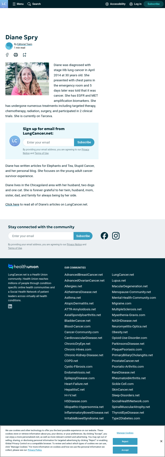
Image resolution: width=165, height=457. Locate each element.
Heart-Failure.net (76, 384)
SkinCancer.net (122, 389)
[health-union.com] (23, 267)
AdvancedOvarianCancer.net (84, 280)
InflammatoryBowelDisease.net (86, 412)
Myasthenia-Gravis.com (128, 315)
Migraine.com (121, 303)
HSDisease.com (75, 401)
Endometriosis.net (77, 372)
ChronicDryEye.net (77, 344)
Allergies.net (73, 286)
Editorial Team (24, 44)
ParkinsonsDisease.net (128, 344)
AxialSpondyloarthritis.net (82, 315)
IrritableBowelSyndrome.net (84, 418)
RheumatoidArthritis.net (129, 378)
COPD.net (71, 361)
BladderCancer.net (77, 321)
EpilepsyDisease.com (79, 378)
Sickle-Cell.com (123, 384)
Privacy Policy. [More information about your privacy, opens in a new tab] (35, 450)
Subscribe (154, 4)
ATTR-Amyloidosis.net (80, 309)
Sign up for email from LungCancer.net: (44, 131)
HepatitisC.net (74, 389)
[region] (82, 441)
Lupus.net (119, 280)
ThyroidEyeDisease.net (128, 412)
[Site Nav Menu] (18, 4)
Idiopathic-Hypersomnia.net (84, 407)
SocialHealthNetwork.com (130, 401)
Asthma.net (72, 298)
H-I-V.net (70, 395)
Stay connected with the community (41, 227)
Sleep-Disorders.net (126, 395)
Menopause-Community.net (131, 292)
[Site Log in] (135, 4)
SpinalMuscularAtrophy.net (131, 407)
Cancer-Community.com (81, 332)
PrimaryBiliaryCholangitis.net (132, 355)
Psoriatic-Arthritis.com (128, 366)
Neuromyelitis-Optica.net (129, 326)
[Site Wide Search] (34, 4)
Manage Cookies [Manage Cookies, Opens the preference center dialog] (125, 433)
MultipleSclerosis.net (127, 309)
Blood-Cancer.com (77, 326)
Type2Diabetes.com (126, 418)
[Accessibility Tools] (115, 4)
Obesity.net (120, 332)
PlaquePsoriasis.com (127, 349)
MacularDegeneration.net (130, 286)
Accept (125, 450)
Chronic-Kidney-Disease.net (83, 355)
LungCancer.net (123, 275)
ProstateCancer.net (125, 361)
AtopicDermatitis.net (79, 303)
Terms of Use (42, 153)
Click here (12, 204)
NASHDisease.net (124, 321)
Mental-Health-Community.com (134, 298)
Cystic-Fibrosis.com (78, 366)
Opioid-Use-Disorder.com (129, 338)
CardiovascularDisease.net (83, 338)
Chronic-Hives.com (77, 349)
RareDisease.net (123, 372)
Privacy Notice (74, 244)
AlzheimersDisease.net (80, 292)
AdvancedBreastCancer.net (83, 275)
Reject (125, 441)
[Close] (161, 441)
